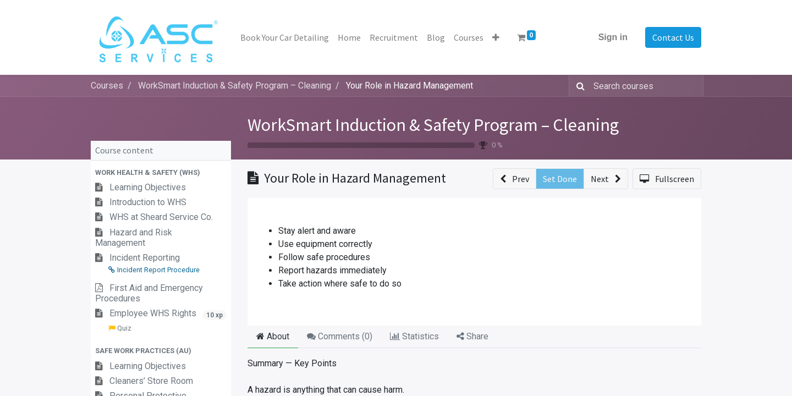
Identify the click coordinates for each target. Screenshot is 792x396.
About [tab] (272, 336)
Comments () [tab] (339, 336)
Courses (107, 85)
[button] (496, 37)
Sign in (613, 37)
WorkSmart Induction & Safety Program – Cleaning (433, 125)
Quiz (119, 328)
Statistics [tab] (414, 336)
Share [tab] (472, 336)
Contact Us (673, 37)
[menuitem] (284, 37)
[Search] (578, 85)
